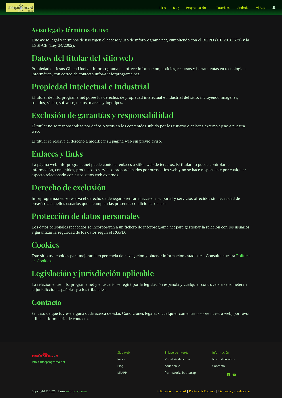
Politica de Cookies (202, 391)
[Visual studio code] (177, 359)
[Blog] (120, 366)
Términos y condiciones (234, 391)
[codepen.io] (172, 366)
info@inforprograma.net (48, 362)
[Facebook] (228, 374)
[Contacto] (218, 366)
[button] (212, 7)
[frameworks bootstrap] (180, 372)
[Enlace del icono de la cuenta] (274, 7)
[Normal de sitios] (223, 359)
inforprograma (76, 391)
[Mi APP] (122, 372)
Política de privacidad (171, 391)
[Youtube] (234, 374)
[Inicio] (121, 359)
